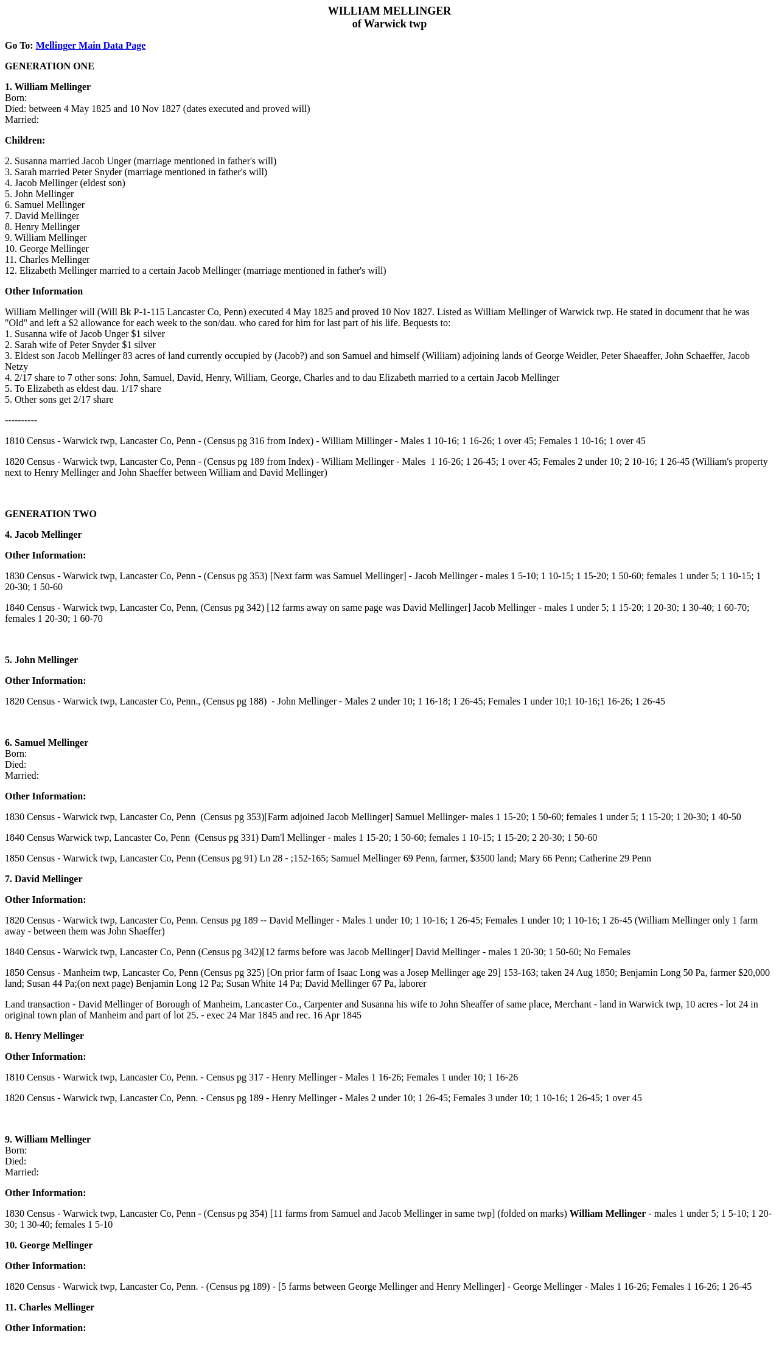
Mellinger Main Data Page (91, 45)
